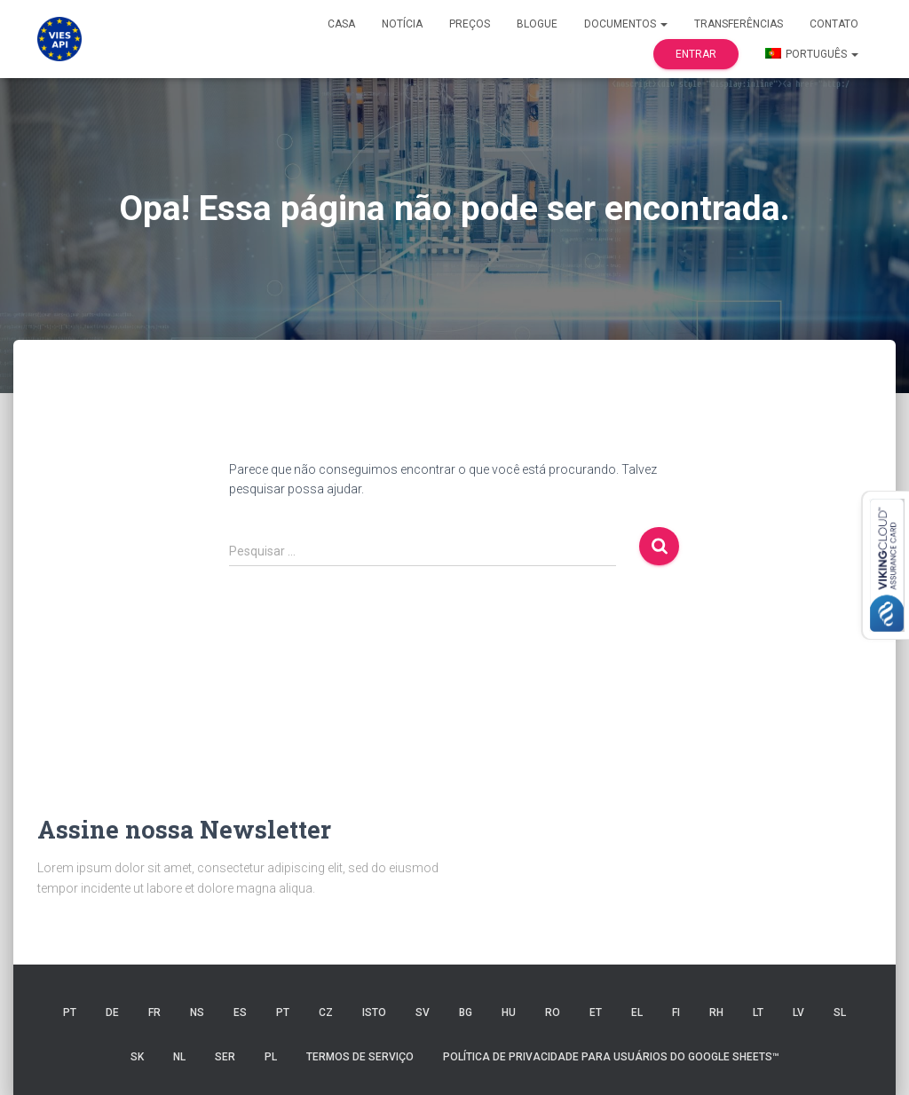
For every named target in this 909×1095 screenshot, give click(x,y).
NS (197, 1012)
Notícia (402, 24)
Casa (341, 24)
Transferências (738, 24)
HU (509, 1012)
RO (552, 1012)
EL (637, 1012)
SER (225, 1057)
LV (798, 1012)
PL (271, 1057)
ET (595, 1012)
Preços (469, 24)
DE (112, 1012)
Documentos (626, 24)
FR (154, 1012)
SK (137, 1057)
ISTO (374, 1012)
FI (676, 1012)
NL (179, 1057)
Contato (834, 24)
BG (465, 1012)
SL (840, 1012)
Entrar (696, 54)
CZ (326, 1012)
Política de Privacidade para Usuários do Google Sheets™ (611, 1057)
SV (422, 1012)
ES (240, 1012)
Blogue (537, 24)
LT (758, 1012)
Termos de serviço (360, 1057)
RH (716, 1012)
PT (69, 1012)
